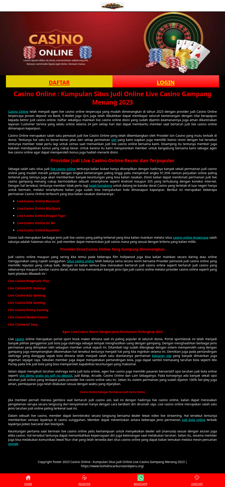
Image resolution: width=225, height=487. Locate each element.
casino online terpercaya (190, 237)
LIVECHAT (197, 480)
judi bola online (193, 420)
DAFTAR (59, 82)
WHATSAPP (140, 480)
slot (113, 140)
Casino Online (18, 111)
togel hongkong (100, 185)
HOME (28, 480)
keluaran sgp (162, 356)
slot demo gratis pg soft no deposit (45, 375)
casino (19, 339)
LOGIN (166, 82)
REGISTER (84, 480)
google (13, 444)
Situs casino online (80, 261)
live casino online (63, 169)
